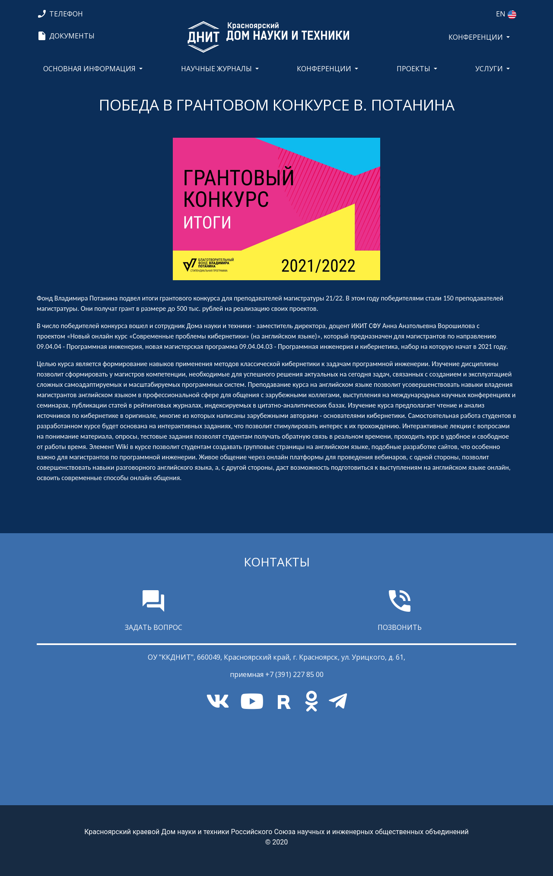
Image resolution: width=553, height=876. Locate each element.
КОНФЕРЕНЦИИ (475, 37)
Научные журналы (216, 68)
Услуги (489, 68)
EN (500, 14)
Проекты (413, 68)
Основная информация (89, 68)
